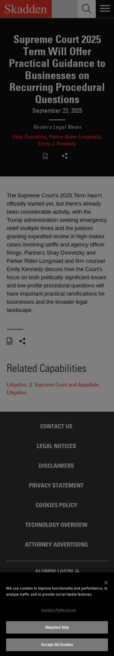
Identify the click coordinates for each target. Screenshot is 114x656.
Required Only (57, 627)
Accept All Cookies (57, 644)
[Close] (106, 582)
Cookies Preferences (58, 609)
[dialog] (57, 614)
